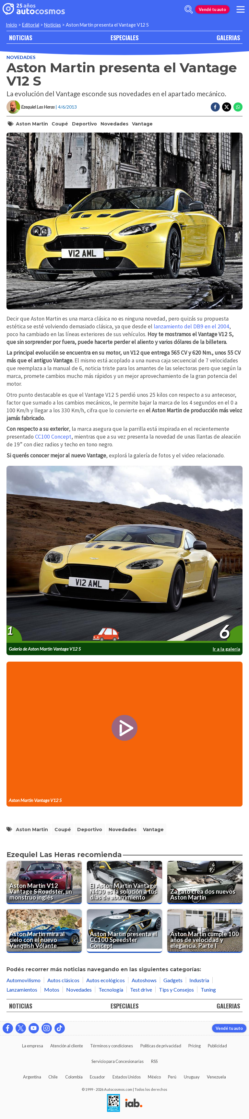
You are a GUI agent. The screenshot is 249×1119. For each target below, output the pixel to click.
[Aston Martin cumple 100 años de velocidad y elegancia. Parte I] (205, 931)
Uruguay (192, 1076)
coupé (60, 124)
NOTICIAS (20, 37)
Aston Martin (32, 124)
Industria (199, 980)
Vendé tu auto (212, 9)
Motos (51, 989)
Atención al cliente (66, 1045)
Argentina (32, 1076)
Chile (53, 1076)
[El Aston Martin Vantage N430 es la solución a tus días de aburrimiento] (124, 882)
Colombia (74, 1076)
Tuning (208, 989)
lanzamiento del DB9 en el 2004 (191, 326)
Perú (172, 1076)
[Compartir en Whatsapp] (238, 107)
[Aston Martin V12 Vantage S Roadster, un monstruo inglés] (44, 882)
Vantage (142, 124)
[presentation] (124, 554)
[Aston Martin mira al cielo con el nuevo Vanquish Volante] (44, 931)
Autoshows (144, 980)
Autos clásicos (63, 980)
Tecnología (111, 989)
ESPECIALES (124, 37)
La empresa (32, 1045)
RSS (154, 1061)
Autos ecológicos (105, 980)
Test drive (141, 989)
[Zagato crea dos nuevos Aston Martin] (205, 882)
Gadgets (173, 980)
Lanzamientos (21, 989)
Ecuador (97, 1076)
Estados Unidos (127, 1076)
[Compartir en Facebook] (215, 107)
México (154, 1076)
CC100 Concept (53, 436)
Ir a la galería (226, 649)
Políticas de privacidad (160, 1045)
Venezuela (216, 1076)
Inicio (11, 25)
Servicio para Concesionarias (117, 1061)
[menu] (240, 9)
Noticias (52, 25)
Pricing (194, 1045)
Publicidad (217, 1045)
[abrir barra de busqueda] (189, 9)
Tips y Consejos (176, 989)
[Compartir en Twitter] (226, 107)
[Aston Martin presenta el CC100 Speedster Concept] (124, 931)
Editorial (30, 25)
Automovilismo (23, 980)
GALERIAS (228, 37)
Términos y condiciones (111, 1045)
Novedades (20, 57)
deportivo (84, 124)
